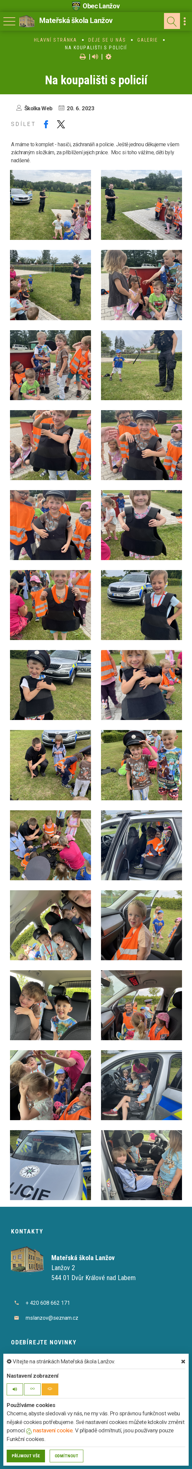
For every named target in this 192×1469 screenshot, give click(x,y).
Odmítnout (66, 1455)
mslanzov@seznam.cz (52, 1318)
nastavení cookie (49, 1430)
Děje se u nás (107, 40)
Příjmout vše (26, 1455)
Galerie (147, 40)
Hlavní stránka (55, 40)
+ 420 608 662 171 (48, 1303)
